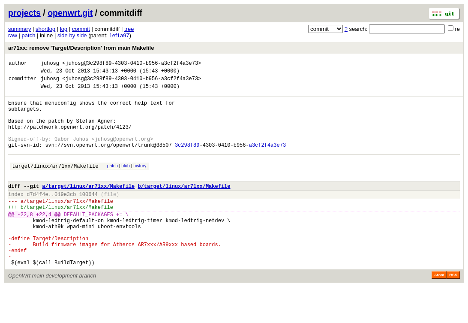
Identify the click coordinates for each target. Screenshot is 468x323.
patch (29, 35)
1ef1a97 (119, 35)
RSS (453, 311)
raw (12, 35)
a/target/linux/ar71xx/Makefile (88, 206)
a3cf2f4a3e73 (267, 160)
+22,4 (43, 240)
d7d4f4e (37, 216)
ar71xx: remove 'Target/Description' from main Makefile (81, 48)
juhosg (50, 64)
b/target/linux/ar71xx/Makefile (184, 206)
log (63, 29)
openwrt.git (70, 13)
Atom (439, 311)
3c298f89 (187, 160)
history (139, 182)
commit (81, 29)
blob (125, 182)
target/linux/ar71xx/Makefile (55, 183)
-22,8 (25, 240)
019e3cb (65, 216)
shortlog (45, 29)
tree (129, 29)
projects (24, 13)
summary (19, 29)
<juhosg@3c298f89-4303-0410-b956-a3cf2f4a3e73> (131, 64)
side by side (72, 35)
